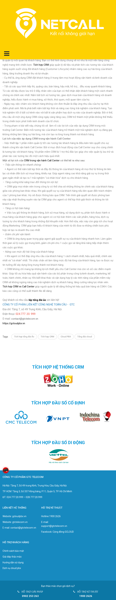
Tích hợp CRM (47, 336)
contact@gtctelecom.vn (24, 318)
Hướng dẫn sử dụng (13, 562)
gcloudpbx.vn (19, 516)
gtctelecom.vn (20, 522)
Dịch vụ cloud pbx (12, 568)
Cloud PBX (66, 336)
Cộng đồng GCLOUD (63, 531)
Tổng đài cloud (84, 336)
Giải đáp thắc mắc (12, 556)
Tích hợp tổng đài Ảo (24, 336)
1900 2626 (55, 516)
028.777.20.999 (34, 497)
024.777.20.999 (15, 497)
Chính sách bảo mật (13, 551)
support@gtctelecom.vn (54, 526)
